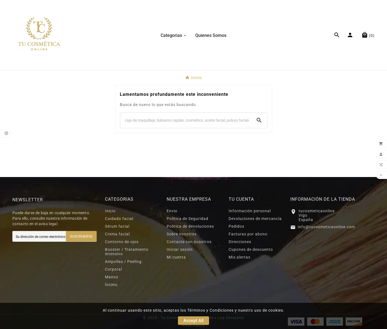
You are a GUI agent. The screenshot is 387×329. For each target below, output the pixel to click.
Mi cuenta (176, 257)
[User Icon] (351, 35)
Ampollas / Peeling (123, 261)
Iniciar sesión (180, 249)
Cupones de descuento (251, 249)
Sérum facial (117, 226)
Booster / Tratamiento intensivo (126, 251)
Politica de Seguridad (187, 218)
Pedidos (236, 226)
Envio (172, 211)
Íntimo (111, 284)
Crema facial (117, 234)
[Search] (185, 120)
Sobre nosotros (182, 234)
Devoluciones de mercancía (255, 218)
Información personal (250, 211)
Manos (111, 277)
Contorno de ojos (122, 242)
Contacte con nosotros (189, 242)
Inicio (110, 211)
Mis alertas (239, 257)
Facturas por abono (248, 234)
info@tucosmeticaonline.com (326, 227)
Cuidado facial (119, 218)
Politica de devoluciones (190, 226)
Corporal (113, 269)
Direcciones (240, 242)
